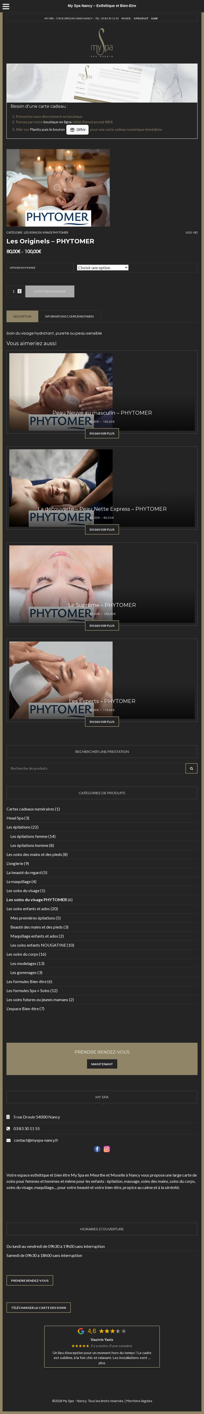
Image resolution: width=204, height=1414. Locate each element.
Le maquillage (18, 881)
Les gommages (23, 972)
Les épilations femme (29, 836)
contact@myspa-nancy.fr (36, 1140)
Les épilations (18, 826)
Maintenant (102, 1064)
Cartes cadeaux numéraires (30, 808)
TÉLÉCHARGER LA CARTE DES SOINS (38, 1308)
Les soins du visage (23, 890)
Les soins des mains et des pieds (34, 854)
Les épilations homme (29, 845)
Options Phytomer (22, 267)
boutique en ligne (58, 122)
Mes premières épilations (32, 917)
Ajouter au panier (50, 291)
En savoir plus (102, 433)
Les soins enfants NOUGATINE (38, 944)
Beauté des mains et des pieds (36, 926)
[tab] (22, 316)
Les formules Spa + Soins (28, 990)
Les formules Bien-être (26, 981)
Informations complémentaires (69, 316)
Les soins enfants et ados (28, 908)
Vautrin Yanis (102, 1340)
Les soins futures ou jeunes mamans (37, 999)
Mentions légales (139, 1401)
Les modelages (23, 963)
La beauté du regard (24, 872)
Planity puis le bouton (59, 129)
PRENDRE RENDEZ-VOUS (30, 1280)
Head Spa (14, 817)
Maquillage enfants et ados (34, 935)
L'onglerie (14, 863)
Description (22, 316)
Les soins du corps (22, 954)
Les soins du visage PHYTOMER (46, 232)
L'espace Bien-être (22, 1008)
